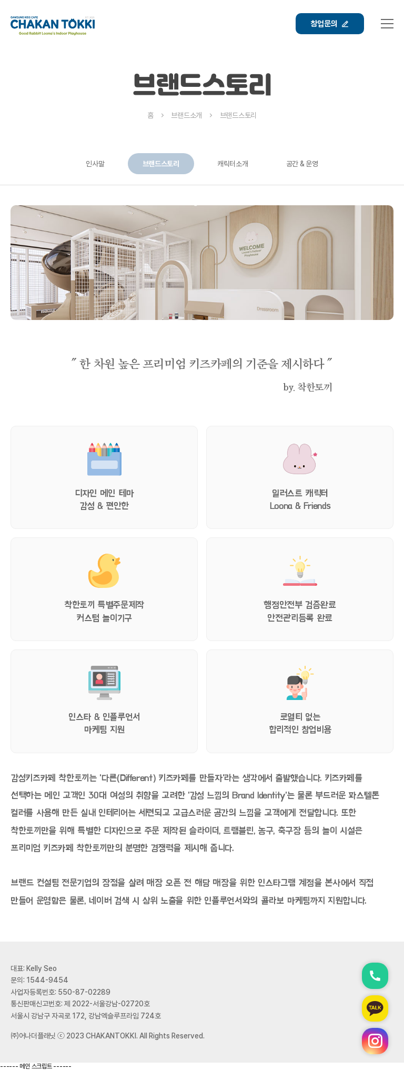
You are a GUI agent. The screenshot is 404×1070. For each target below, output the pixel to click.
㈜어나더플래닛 (33, 1036)
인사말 (95, 163)
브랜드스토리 (161, 163)
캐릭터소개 (232, 163)
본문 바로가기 (0, 0)
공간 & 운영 (302, 163)
